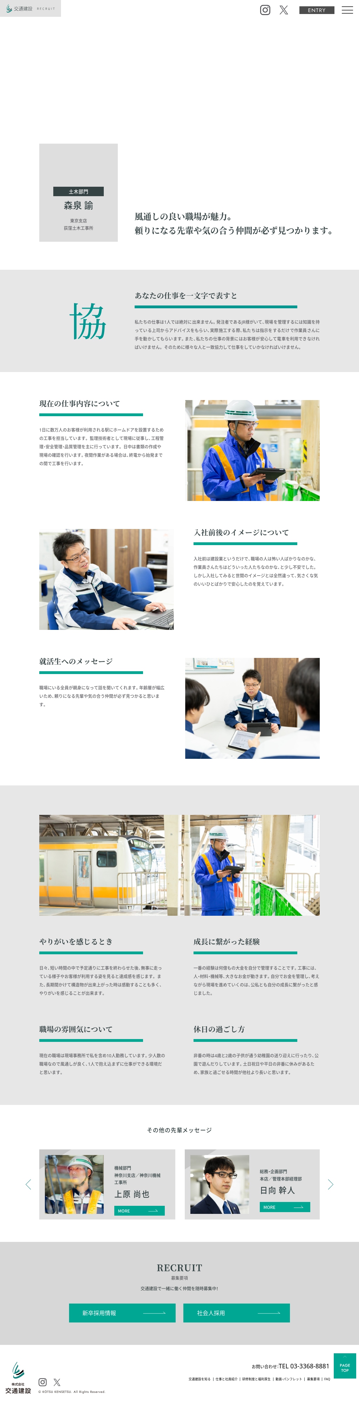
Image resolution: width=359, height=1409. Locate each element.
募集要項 (308, 1379)
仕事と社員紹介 (201, 1379)
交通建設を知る (168, 1379)
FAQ (326, 1379)
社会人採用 (211, 1313)
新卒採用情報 (99, 1313)
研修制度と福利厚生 (238, 1379)
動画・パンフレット (278, 1379)
